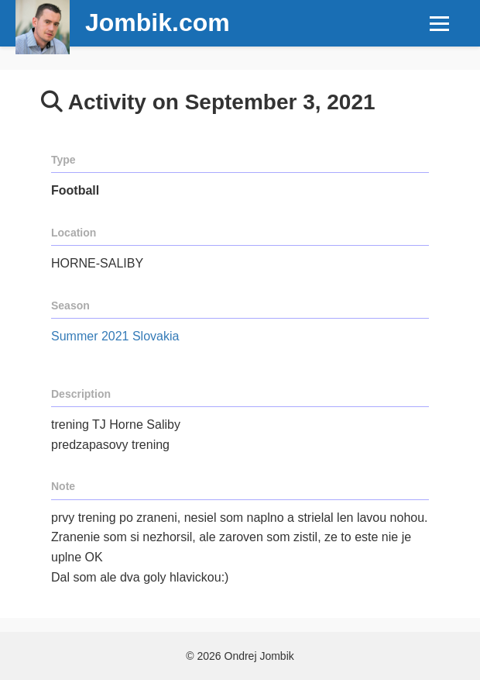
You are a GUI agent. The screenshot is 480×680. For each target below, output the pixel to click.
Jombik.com (157, 22)
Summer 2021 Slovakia (115, 336)
